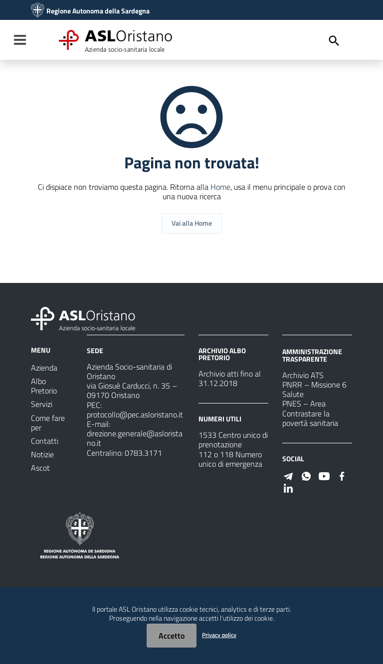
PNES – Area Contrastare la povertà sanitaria (310, 413)
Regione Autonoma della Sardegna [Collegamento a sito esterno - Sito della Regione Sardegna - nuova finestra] (98, 10)
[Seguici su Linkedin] (288, 487)
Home (220, 187)
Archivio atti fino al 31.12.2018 (229, 378)
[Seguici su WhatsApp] (306, 475)
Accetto (172, 636)
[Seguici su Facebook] (342, 475)
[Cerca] (334, 41)
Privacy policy (219, 635)
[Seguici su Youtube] (324, 475)
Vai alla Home (192, 223)
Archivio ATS (303, 375)
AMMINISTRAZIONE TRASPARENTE (312, 355)
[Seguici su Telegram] (288, 475)
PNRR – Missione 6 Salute (314, 389)
